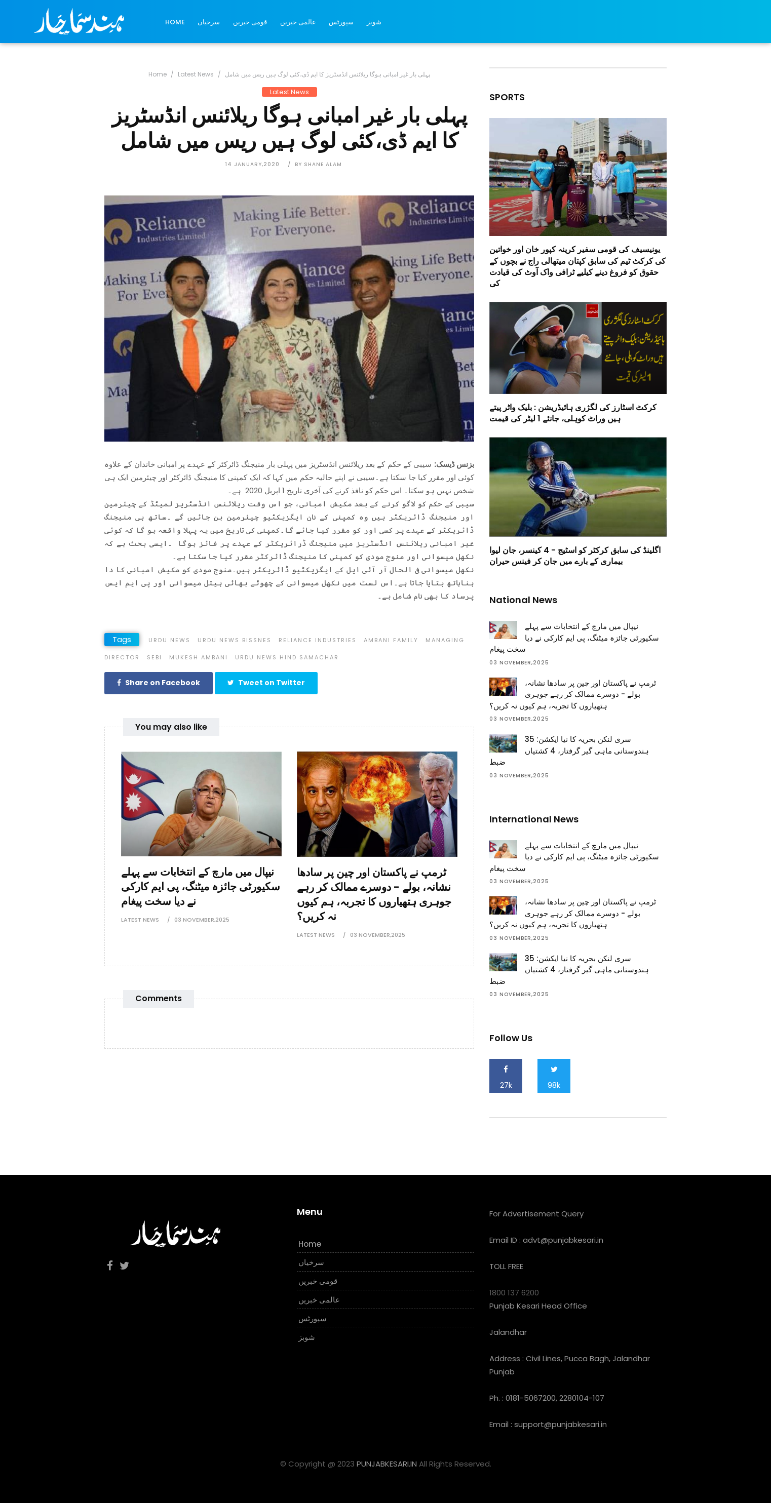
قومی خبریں (250, 22)
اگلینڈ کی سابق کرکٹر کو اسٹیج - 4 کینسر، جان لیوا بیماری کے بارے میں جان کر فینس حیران (575, 555)
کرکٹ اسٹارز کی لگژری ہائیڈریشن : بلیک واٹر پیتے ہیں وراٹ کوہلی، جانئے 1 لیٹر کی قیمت (573, 413)
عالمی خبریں (298, 22)
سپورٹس (341, 22)
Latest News (196, 74)
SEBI (154, 657)
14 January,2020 (252, 164)
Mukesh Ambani (198, 657)
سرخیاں (209, 22)
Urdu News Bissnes (235, 640)
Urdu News (169, 640)
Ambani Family (391, 640)
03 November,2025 (201, 920)
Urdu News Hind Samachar (287, 657)
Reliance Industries (318, 640)
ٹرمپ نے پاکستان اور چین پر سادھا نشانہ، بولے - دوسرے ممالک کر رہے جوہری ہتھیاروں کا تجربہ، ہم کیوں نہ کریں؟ (374, 893)
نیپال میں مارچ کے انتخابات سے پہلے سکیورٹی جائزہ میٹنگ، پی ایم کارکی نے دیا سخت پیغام (200, 886)
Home (175, 22)
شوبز (374, 22)
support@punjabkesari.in (560, 1424)
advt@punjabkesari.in (563, 1240)
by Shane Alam (318, 164)
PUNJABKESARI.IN (387, 1463)
